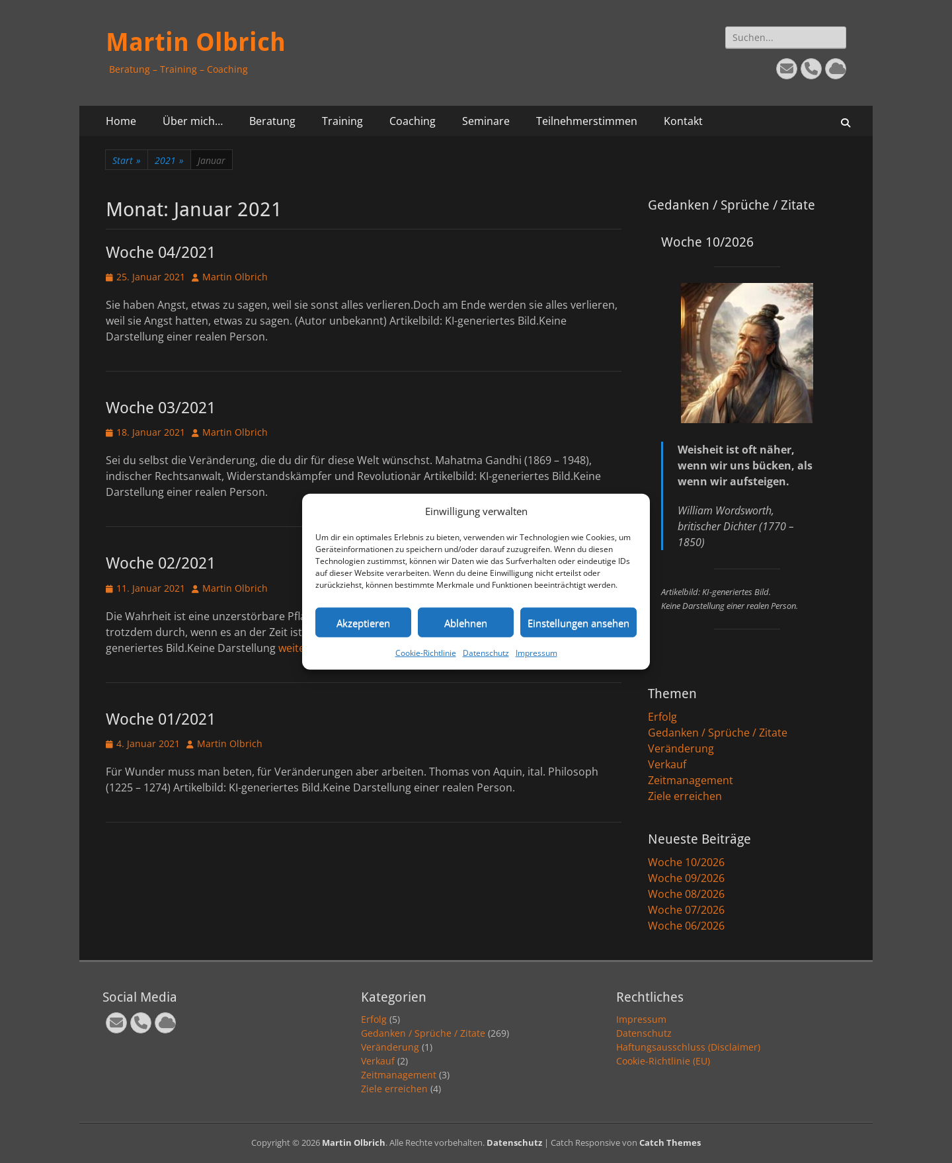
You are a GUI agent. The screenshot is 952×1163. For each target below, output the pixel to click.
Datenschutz (486, 653)
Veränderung (681, 748)
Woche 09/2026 (686, 878)
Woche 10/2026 (686, 862)
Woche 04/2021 (161, 252)
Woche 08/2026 (686, 894)
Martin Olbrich (196, 42)
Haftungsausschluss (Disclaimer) (688, 1047)
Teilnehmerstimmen (586, 121)
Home (121, 121)
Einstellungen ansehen (578, 622)
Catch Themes (670, 1142)
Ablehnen (465, 622)
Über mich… (193, 121)
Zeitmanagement (690, 780)
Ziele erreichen (685, 796)
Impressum (536, 653)
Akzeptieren (363, 622)
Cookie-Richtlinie (425, 653)
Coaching (412, 121)
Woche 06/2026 (686, 925)
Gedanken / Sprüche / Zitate (717, 732)
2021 (169, 160)
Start (126, 160)
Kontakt (683, 121)
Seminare (486, 121)
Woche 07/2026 (686, 909)
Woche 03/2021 (161, 408)
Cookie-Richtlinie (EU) (663, 1061)
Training (342, 121)
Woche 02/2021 (161, 563)
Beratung (272, 121)
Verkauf (667, 764)
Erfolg (662, 716)
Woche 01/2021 (161, 719)
